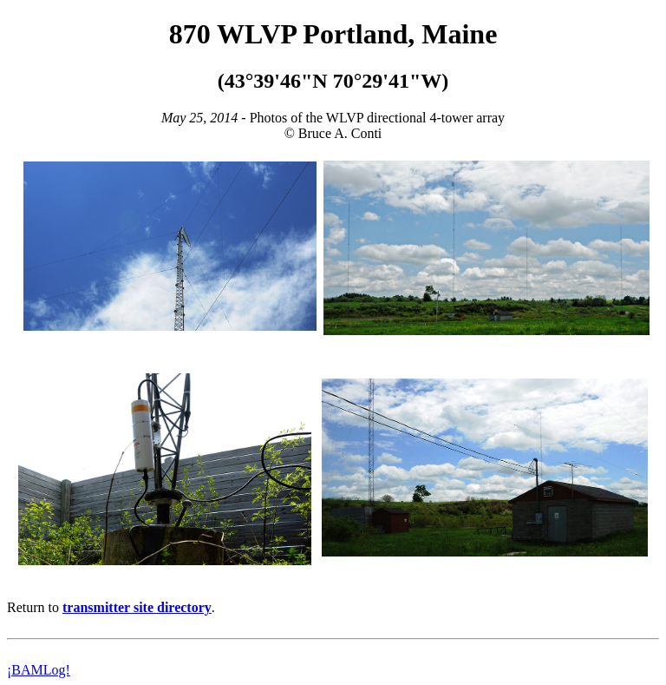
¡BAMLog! (38, 669)
